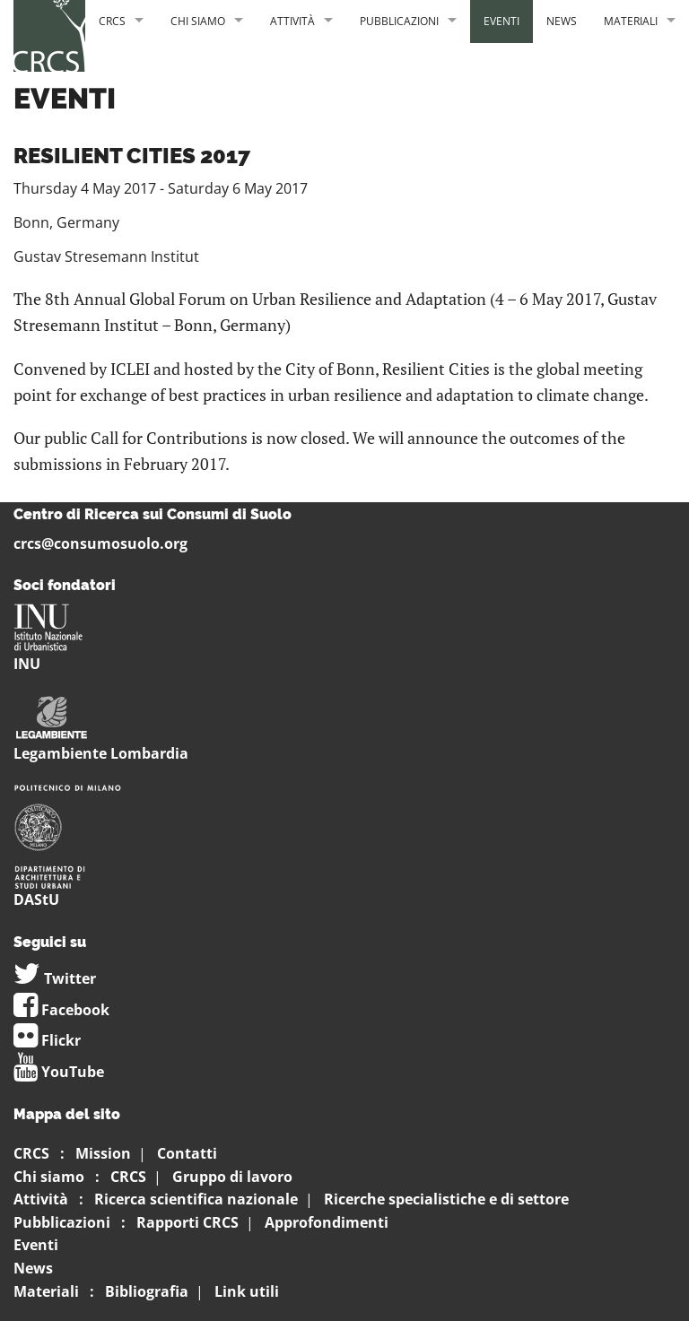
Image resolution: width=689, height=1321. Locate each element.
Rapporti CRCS (187, 1222)
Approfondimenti (326, 1222)
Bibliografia (146, 1291)
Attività (292, 21)
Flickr (47, 1040)
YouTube (58, 1072)
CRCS (112, 21)
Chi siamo (197, 21)
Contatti (187, 1153)
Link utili (246, 1291)
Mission (103, 1153)
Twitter (54, 978)
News (561, 21)
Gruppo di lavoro (232, 1176)
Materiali (631, 21)
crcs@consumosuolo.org (100, 543)
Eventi (501, 21)
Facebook (61, 1010)
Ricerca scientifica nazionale (196, 1199)
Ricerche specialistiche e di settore (446, 1199)
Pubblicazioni (399, 21)
